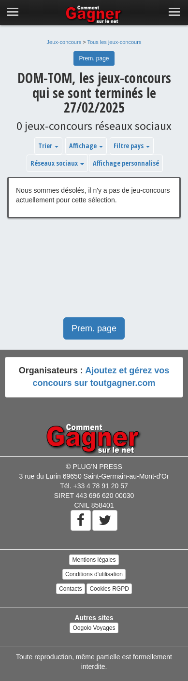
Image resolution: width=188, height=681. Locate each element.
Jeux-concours (64, 42)
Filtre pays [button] (132, 145)
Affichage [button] (86, 145)
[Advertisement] (94, 272)
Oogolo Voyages (93, 627)
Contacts (70, 588)
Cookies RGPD (109, 588)
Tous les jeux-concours (114, 42)
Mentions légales (94, 559)
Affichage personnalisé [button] (126, 163)
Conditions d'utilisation (94, 574)
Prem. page (94, 58)
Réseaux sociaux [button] (57, 163)
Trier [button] (48, 145)
